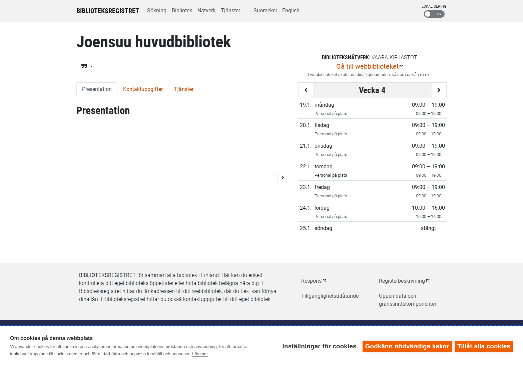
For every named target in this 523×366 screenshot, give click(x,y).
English (291, 10)
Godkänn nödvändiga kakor (407, 345)
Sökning (156, 10)
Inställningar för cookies (319, 345)
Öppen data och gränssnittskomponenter (407, 300)
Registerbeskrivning (402, 281)
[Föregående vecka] (306, 90)
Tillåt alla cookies (483, 345)
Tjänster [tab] (183, 89)
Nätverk (206, 10)
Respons (311, 281)
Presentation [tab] (97, 89)
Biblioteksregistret (107, 11)
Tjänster (230, 10)
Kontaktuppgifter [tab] (143, 89)
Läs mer (200, 353)
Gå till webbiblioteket (367, 66)
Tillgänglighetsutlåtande (330, 296)
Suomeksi (265, 10)
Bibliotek (182, 10)
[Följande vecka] (439, 90)
